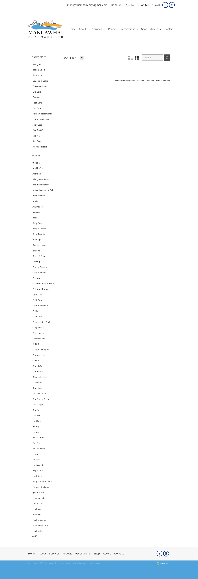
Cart (155, 4)
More (34, 536)
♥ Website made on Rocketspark (86, 563)
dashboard (49, 563)
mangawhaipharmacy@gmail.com (87, 5)
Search (142, 4)
